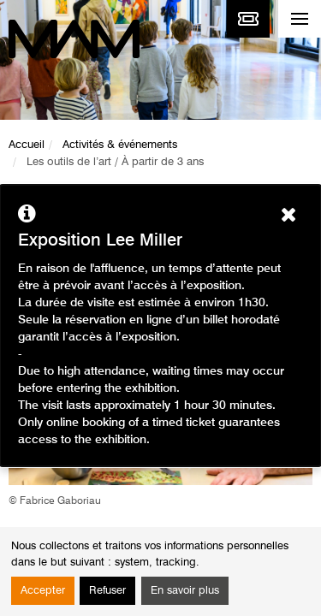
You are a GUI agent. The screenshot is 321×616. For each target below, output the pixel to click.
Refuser (107, 590)
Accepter (43, 590)
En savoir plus (185, 590)
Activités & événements (119, 145)
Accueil (27, 145)
